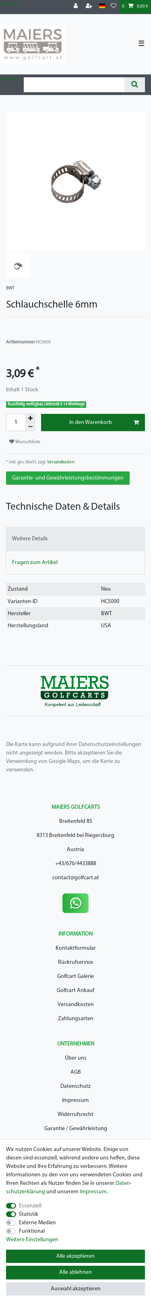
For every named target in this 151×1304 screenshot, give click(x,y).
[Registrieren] (90, 6)
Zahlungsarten (75, 1019)
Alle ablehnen (75, 1272)
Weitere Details (30, 539)
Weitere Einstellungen (32, 1240)
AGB (75, 1072)
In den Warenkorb (104, 422)
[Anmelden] (76, 6)
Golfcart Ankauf (75, 991)
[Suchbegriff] (74, 84)
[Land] (102, 6)
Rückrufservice (75, 962)
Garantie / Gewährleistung (75, 1129)
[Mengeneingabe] (15, 422)
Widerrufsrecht (75, 1115)
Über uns (76, 1058)
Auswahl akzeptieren (76, 1289)
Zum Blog (9, 4)
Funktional (32, 1231)
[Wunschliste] (113, 6)
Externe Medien (37, 1223)
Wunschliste (24, 441)
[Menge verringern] (30, 427)
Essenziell (30, 1206)
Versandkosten (60, 462)
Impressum (75, 1100)
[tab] (75, 539)
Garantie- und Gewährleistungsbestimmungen (68, 478)
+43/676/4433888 (75, 864)
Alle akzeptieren (75, 1256)
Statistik (28, 1214)
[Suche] (134, 84)
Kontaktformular (76, 948)
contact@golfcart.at (75, 878)
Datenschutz (75, 1086)
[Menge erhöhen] (30, 418)
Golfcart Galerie (75, 976)
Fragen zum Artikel (35, 563)
